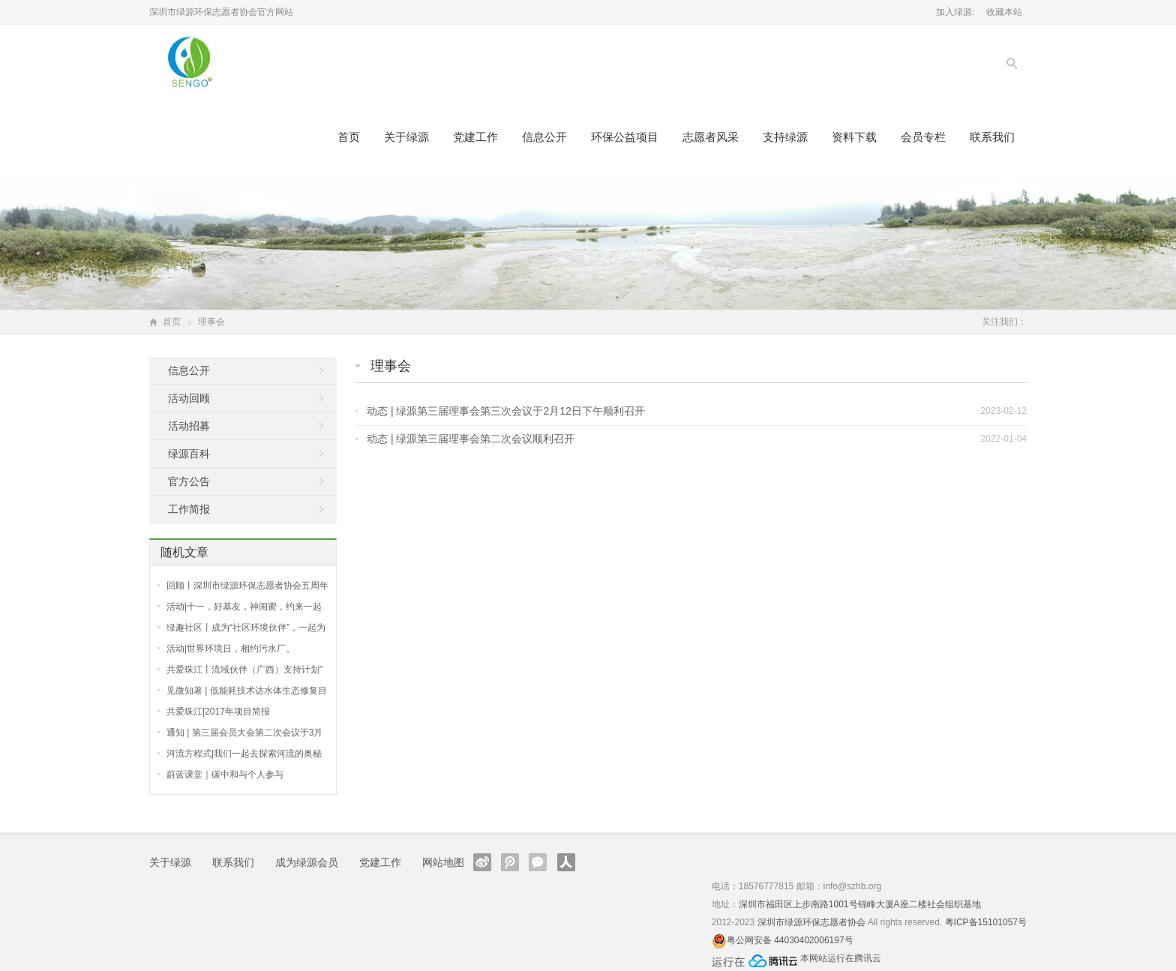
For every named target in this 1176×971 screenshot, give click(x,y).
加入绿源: (955, 12)
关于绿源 (406, 136)
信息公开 (544, 136)
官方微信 (538, 862)
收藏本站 (1004, 12)
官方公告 (189, 481)
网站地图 (443, 862)
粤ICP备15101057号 (986, 922)
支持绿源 (785, 136)
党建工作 (475, 136)
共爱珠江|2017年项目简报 (218, 711)
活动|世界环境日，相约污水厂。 (230, 648)
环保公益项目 (624, 136)
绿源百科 (189, 454)
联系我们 (992, 136)
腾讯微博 (510, 862)
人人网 (566, 862)
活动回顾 (189, 398)
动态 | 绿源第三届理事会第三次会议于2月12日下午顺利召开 (506, 411)
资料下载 (854, 136)
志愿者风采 (710, 136)
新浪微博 (482, 862)
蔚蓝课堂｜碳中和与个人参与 (225, 774)
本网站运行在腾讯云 (840, 958)
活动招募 (189, 426)
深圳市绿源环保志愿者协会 (812, 922)
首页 (349, 136)
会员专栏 (923, 136)
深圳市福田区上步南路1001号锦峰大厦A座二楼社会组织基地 (860, 904)
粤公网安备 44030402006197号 (790, 940)
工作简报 (189, 509)
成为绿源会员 (306, 862)
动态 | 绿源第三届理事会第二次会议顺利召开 (470, 439)
